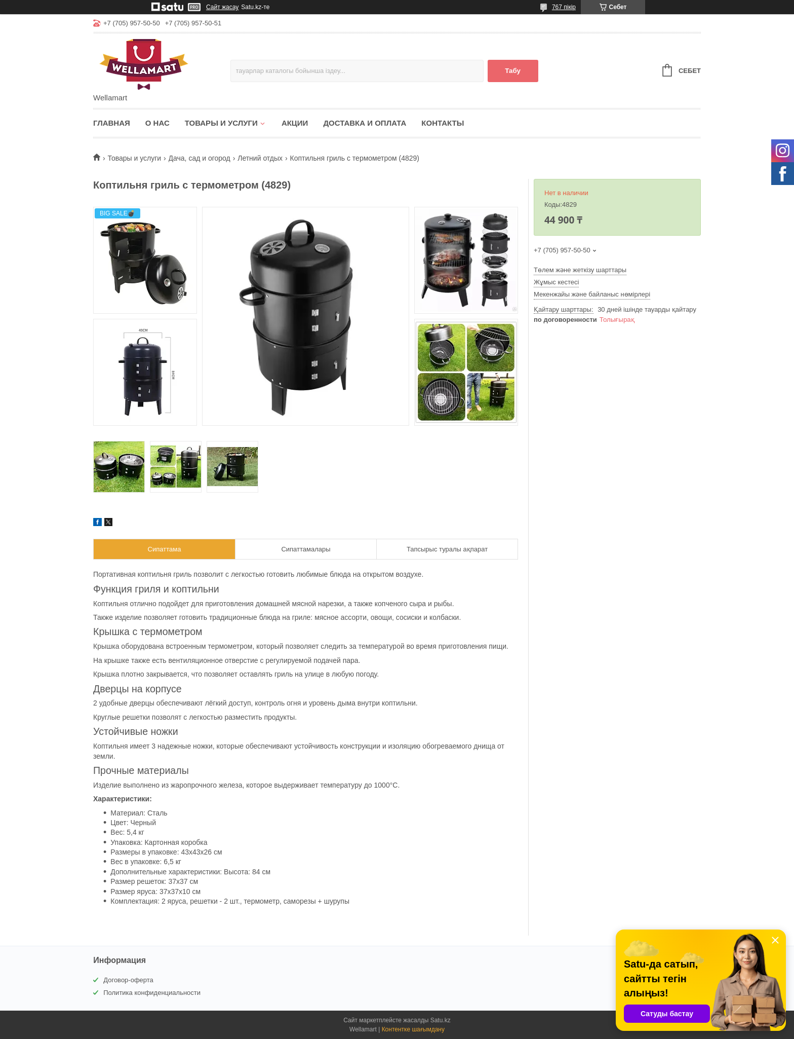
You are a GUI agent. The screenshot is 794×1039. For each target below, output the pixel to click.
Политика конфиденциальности (152, 992)
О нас (157, 123)
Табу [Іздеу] (513, 71)
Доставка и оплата (364, 123)
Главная (111, 123)
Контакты (442, 123)
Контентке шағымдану (413, 1029)
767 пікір (564, 7)
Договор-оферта (128, 980)
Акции (295, 123)
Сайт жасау (222, 7)
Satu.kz (440, 1020)
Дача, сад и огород (199, 158)
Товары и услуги (221, 123)
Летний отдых (260, 158)
